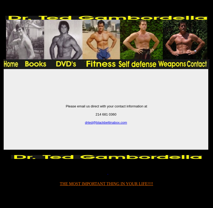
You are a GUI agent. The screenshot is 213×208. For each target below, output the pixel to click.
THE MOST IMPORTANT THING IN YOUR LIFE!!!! (106, 183)
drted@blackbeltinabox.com (106, 122)
